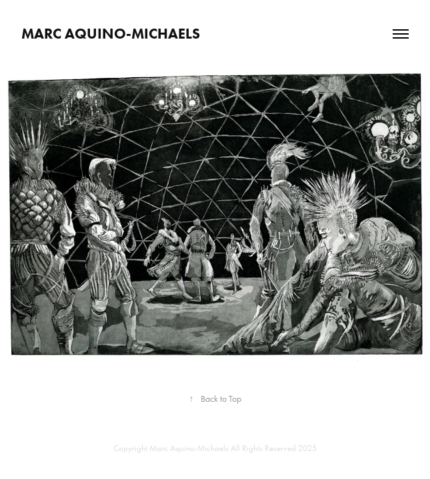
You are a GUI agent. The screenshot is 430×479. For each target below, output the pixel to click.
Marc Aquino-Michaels (110, 34)
